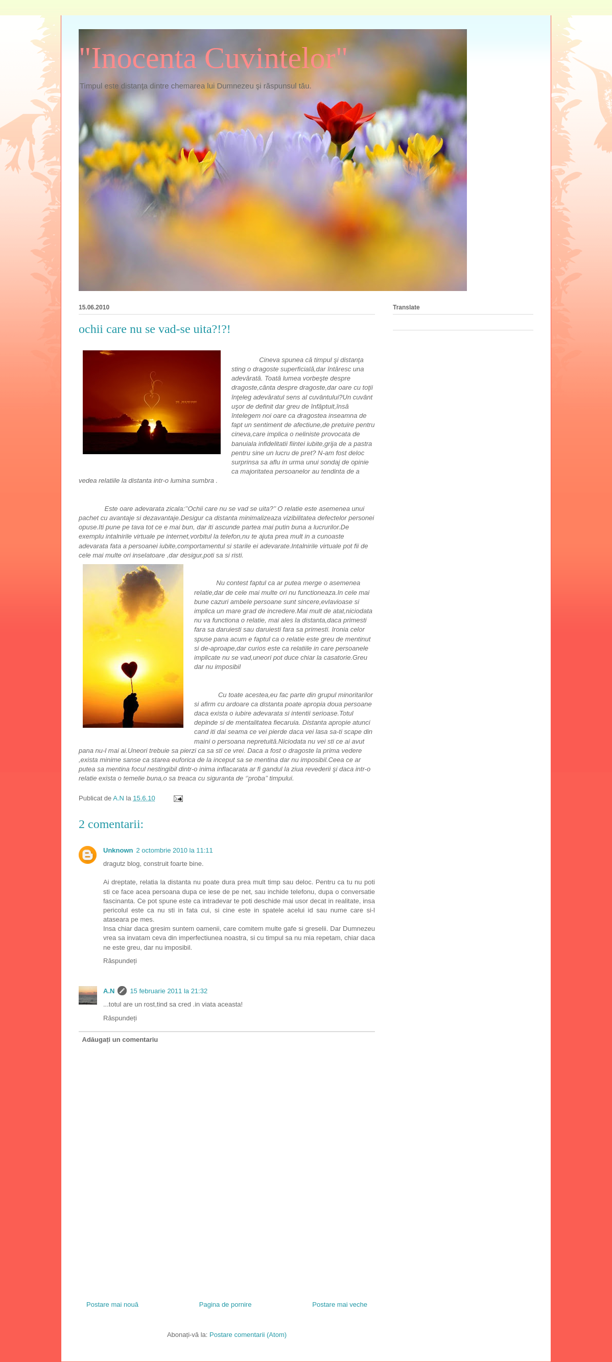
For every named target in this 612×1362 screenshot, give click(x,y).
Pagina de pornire (225, 1304)
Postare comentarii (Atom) (248, 1334)
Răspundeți (120, 961)
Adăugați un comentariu (120, 1039)
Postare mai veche (339, 1304)
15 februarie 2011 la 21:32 (168, 991)
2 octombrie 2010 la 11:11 (174, 850)
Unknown (118, 850)
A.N (108, 991)
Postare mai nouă (112, 1304)
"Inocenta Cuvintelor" (213, 58)
